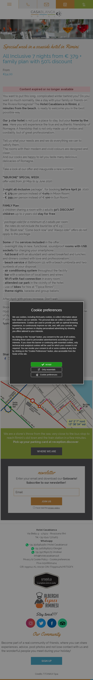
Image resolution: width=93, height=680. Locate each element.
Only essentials (46, 369)
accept (46, 364)
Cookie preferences (46, 375)
